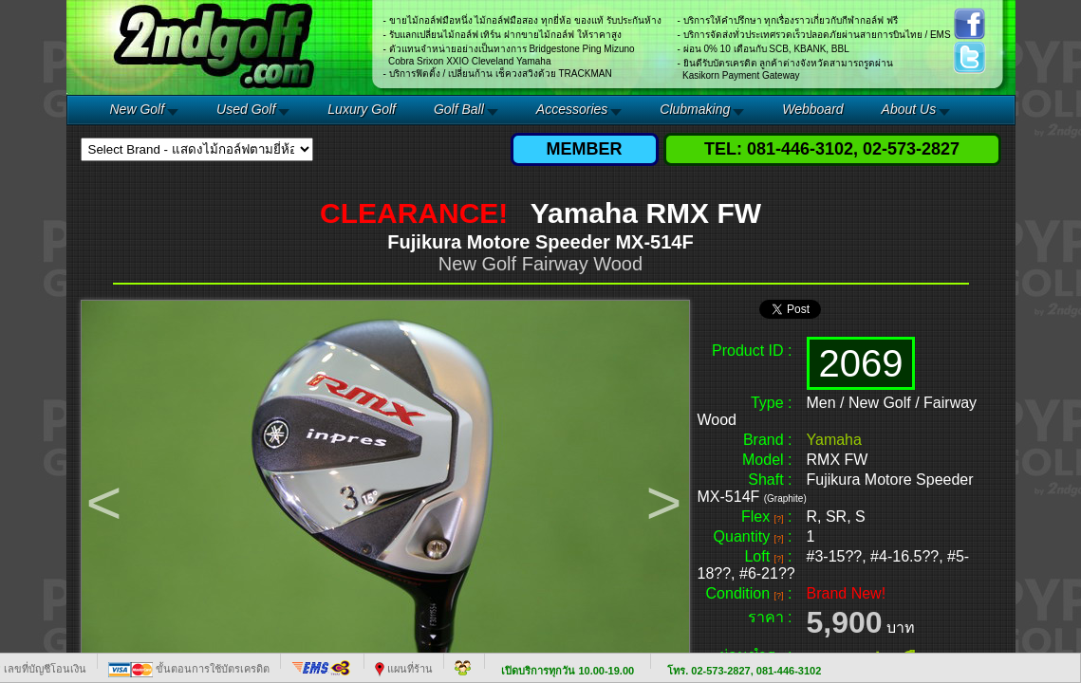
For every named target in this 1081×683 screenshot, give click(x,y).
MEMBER (585, 148)
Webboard (812, 109)
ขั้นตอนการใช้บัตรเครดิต (189, 668)
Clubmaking (695, 109)
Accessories (571, 109)
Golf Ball (459, 109)
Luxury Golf (361, 109)
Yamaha (834, 440)
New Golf (137, 109)
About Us (909, 109)
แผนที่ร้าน (404, 668)
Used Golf (245, 109)
